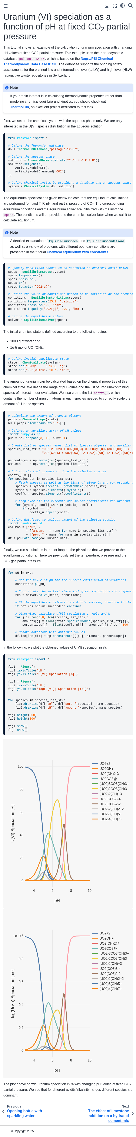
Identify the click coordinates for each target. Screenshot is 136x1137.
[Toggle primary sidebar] (6, 6)
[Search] (130, 5)
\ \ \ (70, 477)
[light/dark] (122, 5)
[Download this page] (107, 6)
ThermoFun (19, 107)
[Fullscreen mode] (115, 6)
